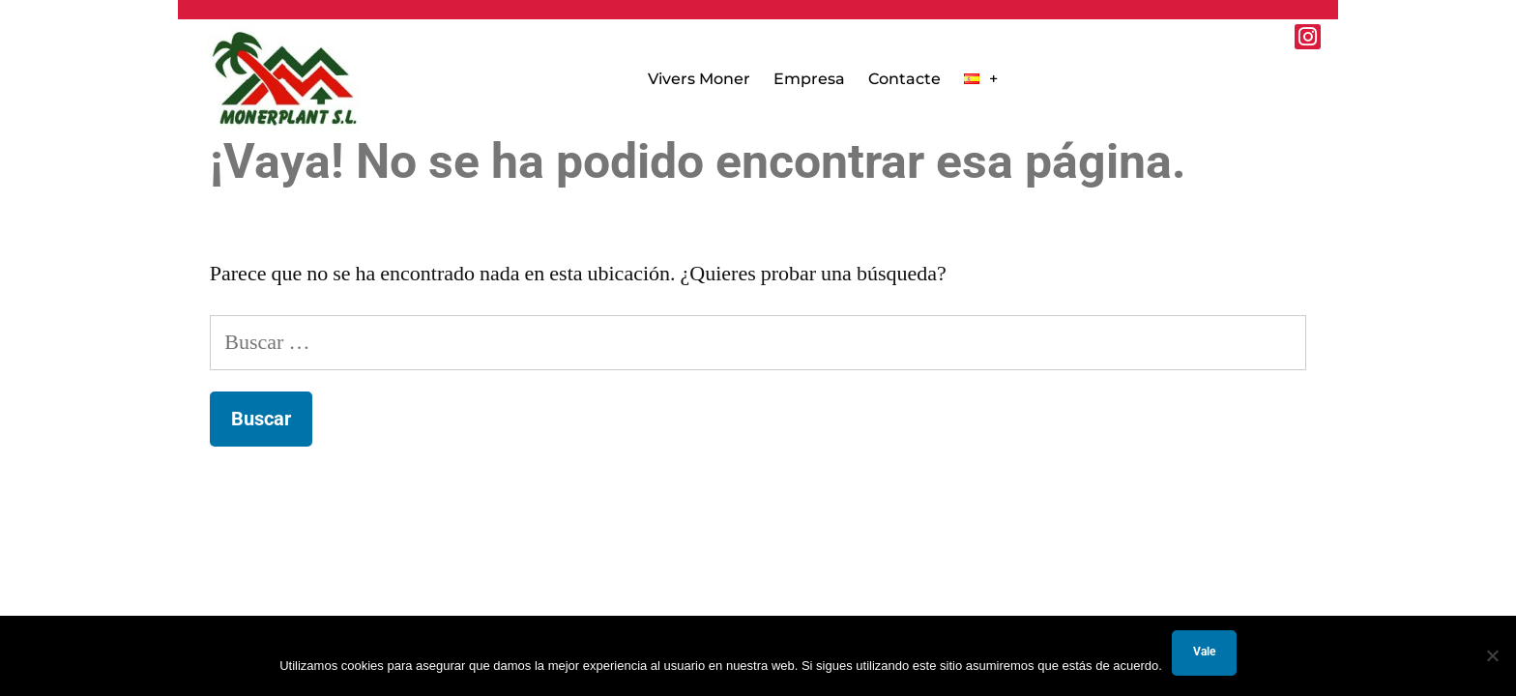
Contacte (904, 79)
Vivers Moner (699, 79)
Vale (1204, 651)
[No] (1491, 655)
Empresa (809, 79)
